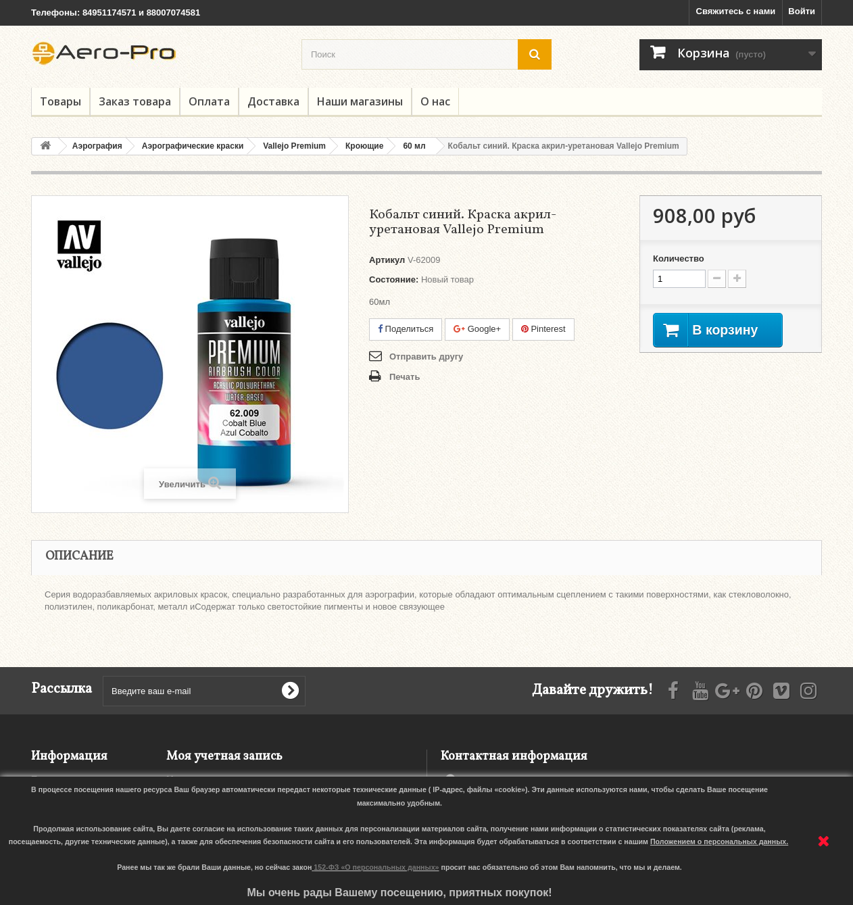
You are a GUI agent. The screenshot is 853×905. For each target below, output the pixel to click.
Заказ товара (135, 101)
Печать (404, 377)
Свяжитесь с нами (736, 11)
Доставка (273, 101)
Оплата (209, 101)
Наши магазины (360, 101)
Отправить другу (426, 356)
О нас (435, 101)
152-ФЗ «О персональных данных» (376, 867)
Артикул (387, 260)
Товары (60, 101)
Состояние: (393, 279)
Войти (801, 11)
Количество (678, 258)
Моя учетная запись (224, 756)
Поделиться (405, 329)
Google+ (477, 329)
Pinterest (543, 329)
